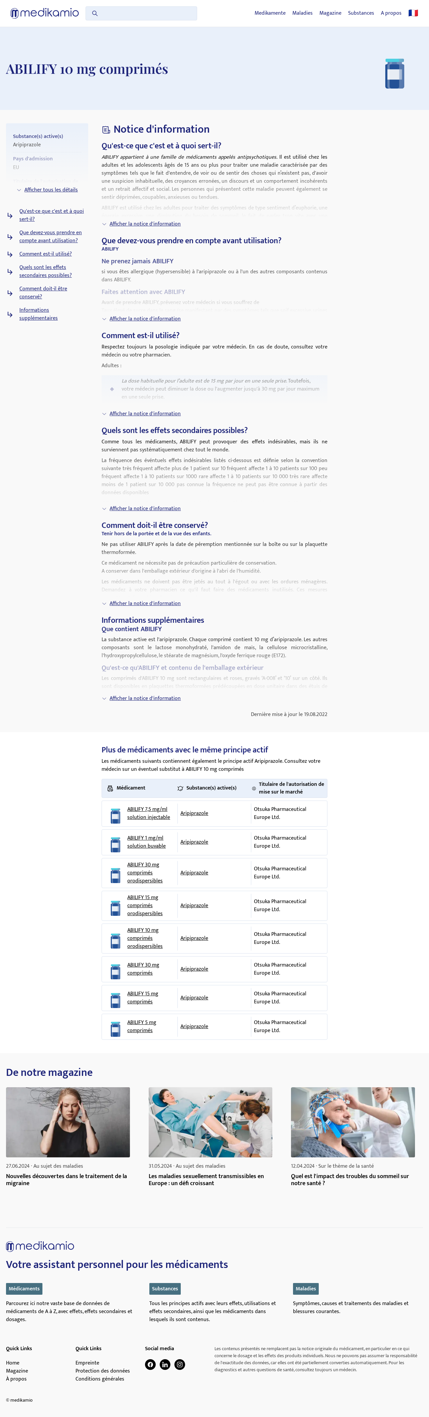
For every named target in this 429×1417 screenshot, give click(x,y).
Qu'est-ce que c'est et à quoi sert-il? (51, 215)
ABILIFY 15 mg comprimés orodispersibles (145, 906)
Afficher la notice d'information (141, 224)
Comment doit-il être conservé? (43, 293)
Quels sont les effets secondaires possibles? (45, 272)
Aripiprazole (194, 813)
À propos (16, 1379)
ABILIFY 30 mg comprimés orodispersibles (145, 873)
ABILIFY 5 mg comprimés (141, 1027)
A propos (391, 13)
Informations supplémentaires (38, 314)
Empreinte (87, 1363)
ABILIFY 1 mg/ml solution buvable (146, 842)
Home (12, 1363)
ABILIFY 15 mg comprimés (142, 998)
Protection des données (103, 1371)
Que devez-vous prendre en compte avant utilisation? (50, 237)
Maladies (302, 13)
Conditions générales (100, 1379)
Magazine (330, 13)
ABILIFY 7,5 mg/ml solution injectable (148, 814)
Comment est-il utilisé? (45, 254)
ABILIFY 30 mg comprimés (143, 969)
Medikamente (270, 13)
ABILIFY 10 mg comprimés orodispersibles (145, 939)
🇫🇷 (413, 13)
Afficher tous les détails (47, 189)
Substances (361, 13)
